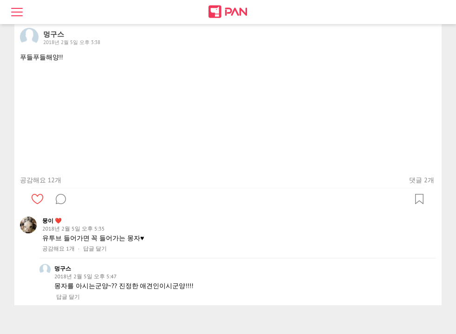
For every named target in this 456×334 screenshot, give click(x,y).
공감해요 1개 (58, 248)
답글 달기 (95, 248)
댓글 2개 (421, 180)
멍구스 (62, 268)
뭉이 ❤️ (52, 220)
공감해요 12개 (40, 180)
